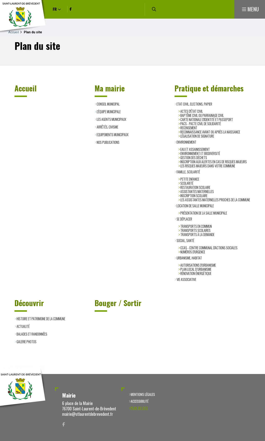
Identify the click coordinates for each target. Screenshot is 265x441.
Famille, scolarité (188, 171)
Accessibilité (139, 401)
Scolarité (186, 183)
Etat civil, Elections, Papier (194, 104)
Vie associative (186, 279)
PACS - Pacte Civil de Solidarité (200, 124)
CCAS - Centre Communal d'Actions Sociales (208, 248)
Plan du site (139, 408)
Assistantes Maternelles (197, 191)
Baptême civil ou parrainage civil (202, 115)
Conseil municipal (108, 104)
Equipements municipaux (112, 134)
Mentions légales (143, 394)
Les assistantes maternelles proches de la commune (215, 200)
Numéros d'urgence (192, 252)
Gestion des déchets (193, 158)
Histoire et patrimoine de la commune (41, 318)
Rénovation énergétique (195, 273)
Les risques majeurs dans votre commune (207, 166)
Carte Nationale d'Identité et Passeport (206, 119)
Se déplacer (184, 219)
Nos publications (108, 142)
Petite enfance (189, 179)
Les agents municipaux (111, 119)
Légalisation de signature (197, 136)
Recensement (188, 128)
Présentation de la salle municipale (203, 213)
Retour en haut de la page (255, 374)
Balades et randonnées (32, 334)
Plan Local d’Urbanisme (195, 269)
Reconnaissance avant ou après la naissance (210, 132)
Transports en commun (196, 226)
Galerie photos (26, 341)
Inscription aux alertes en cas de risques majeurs (213, 162)
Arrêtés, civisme (107, 127)
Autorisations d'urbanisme (198, 265)
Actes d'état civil (191, 111)
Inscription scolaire (193, 196)
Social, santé (185, 240)
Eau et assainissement (195, 149)
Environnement (186, 142)
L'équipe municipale (109, 111)
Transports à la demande (197, 234)
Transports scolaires (195, 230)
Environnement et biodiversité (200, 153)
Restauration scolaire (195, 187)
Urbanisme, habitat (189, 257)
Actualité (23, 326)
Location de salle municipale (195, 205)
